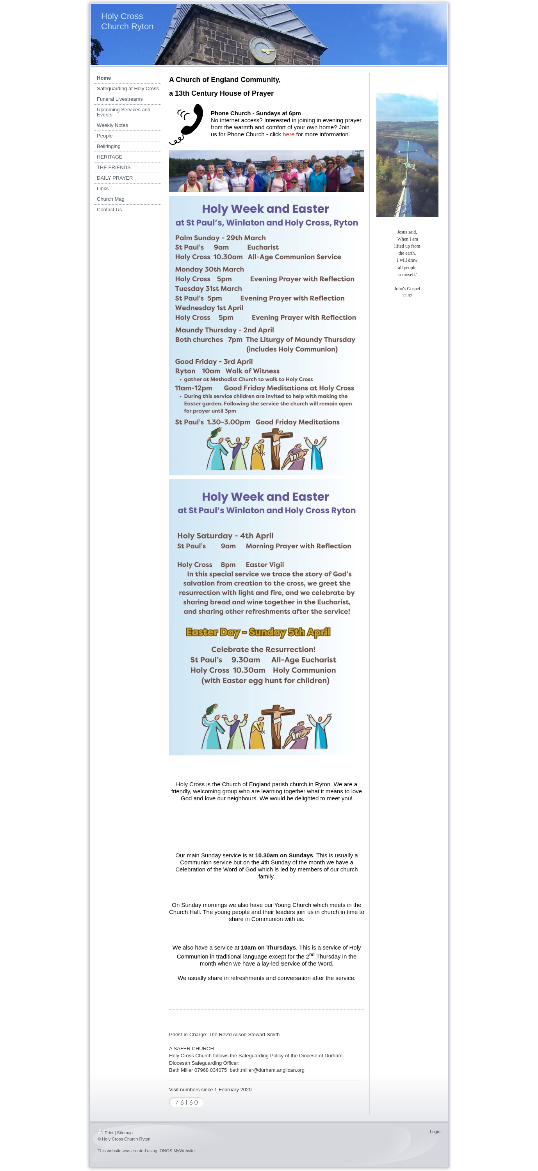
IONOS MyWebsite (177, 1150)
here (288, 134)
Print (106, 1132)
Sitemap (125, 1132)
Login (435, 1131)
